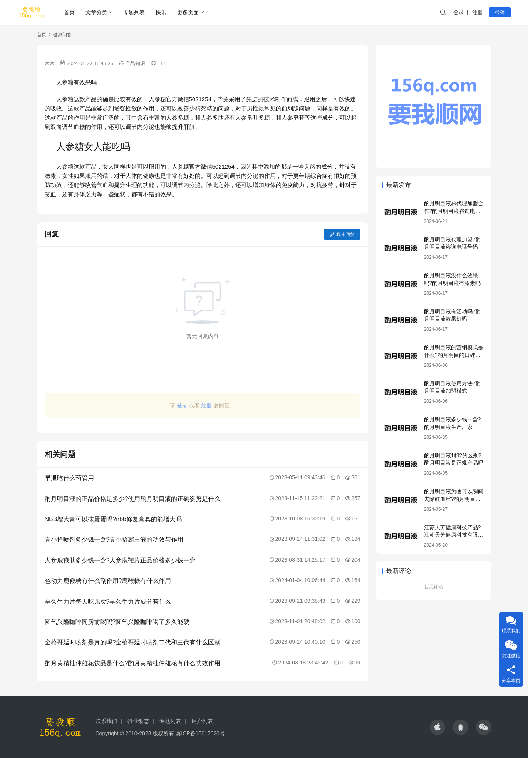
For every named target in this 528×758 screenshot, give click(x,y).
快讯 (161, 12)
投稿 (500, 12)
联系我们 (106, 721)
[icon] (437, 727)
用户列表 (202, 721)
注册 (477, 12)
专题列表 (134, 12)
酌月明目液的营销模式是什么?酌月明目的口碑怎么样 (453, 354)
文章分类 (96, 12)
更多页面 (188, 12)
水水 (50, 63)
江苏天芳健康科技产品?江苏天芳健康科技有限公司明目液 (453, 534)
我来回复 (342, 234)
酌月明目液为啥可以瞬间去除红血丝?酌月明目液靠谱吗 (453, 498)
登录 (458, 12)
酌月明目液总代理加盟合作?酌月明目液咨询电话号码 (453, 210)
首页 (69, 12)
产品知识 (135, 63)
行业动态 (138, 721)
